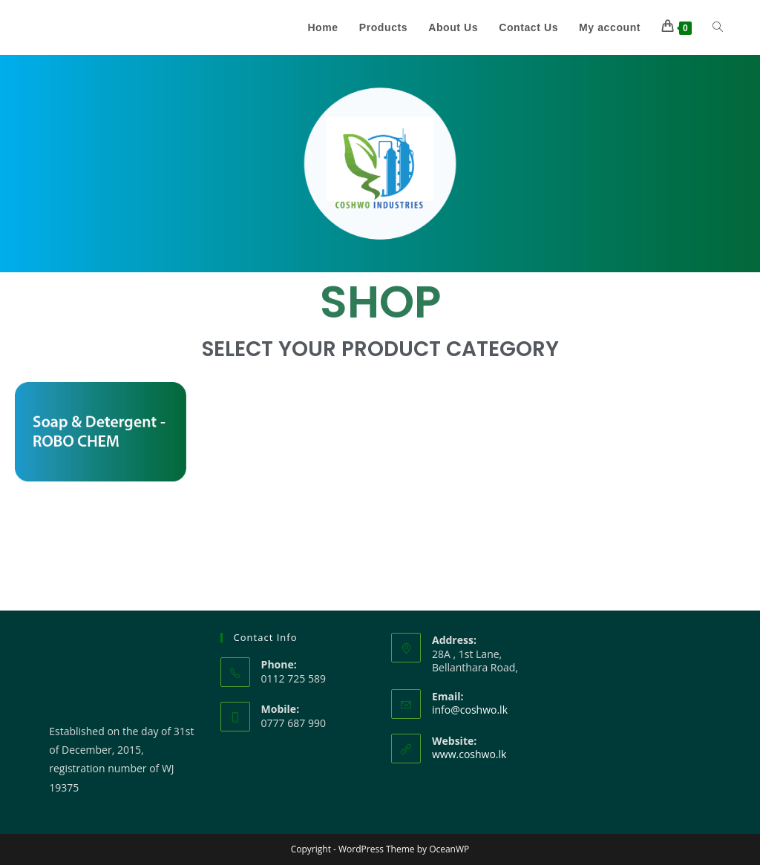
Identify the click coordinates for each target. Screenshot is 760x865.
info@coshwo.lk (470, 710)
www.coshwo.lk (469, 754)
